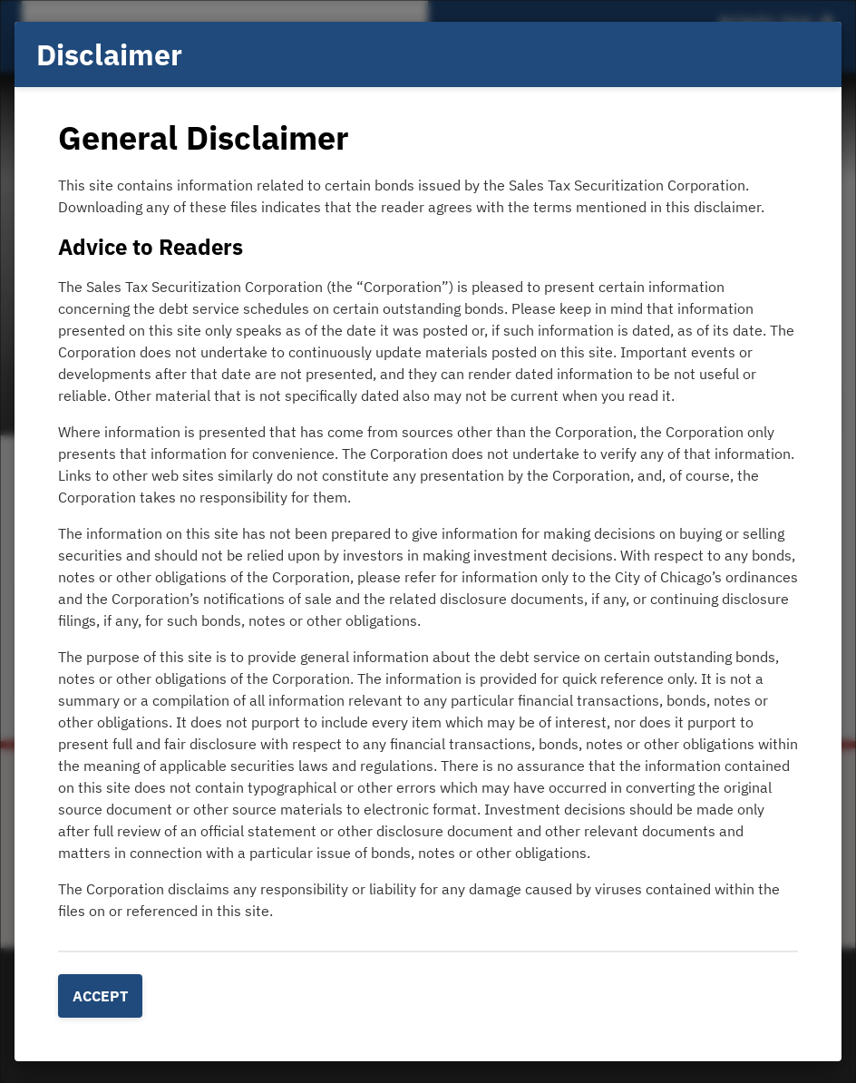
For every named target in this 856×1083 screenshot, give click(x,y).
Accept (100, 996)
